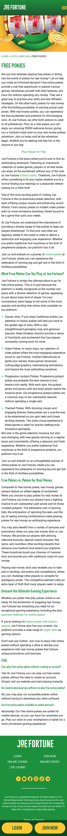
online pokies (53, 254)
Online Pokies (49, 761)
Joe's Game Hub (20, 56)
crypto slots (50, 630)
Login (17, 756)
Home (4, 56)
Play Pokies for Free (33, 151)
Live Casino (17, 767)
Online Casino (28, 175)
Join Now (49, 756)
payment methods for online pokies (22, 614)
